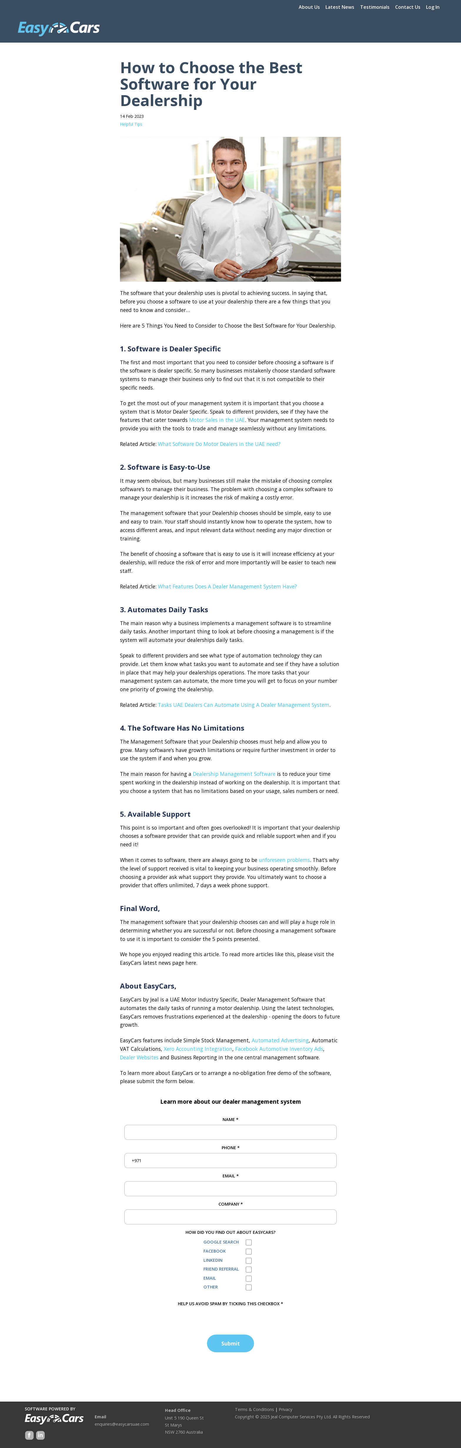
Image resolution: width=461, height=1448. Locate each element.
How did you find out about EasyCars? (230, 1232)
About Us (309, 7)
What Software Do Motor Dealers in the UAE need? (219, 443)
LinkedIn (213, 1260)
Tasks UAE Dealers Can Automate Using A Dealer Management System (243, 704)
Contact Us (407, 7)
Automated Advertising (280, 1040)
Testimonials (375, 7)
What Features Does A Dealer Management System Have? (227, 586)
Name (230, 1119)
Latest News (339, 7)
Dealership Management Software (234, 773)
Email (231, 1176)
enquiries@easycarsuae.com (122, 1424)
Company (230, 1204)
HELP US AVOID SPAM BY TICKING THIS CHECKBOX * (230, 1303)
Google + (40, 1436)
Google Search (221, 1242)
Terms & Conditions (254, 1409)
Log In (433, 7)
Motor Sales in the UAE (217, 419)
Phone (231, 1147)
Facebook (214, 1251)
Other (210, 1287)
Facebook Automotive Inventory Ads (279, 1048)
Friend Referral (221, 1269)
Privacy (285, 1409)
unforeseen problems (284, 859)
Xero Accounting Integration (198, 1048)
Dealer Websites (139, 1057)
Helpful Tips (131, 124)
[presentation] (169, 1318)
